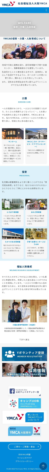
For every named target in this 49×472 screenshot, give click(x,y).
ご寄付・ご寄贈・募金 (24, 446)
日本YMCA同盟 (24, 454)
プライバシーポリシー (24, 461)
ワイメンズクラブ (24, 458)
